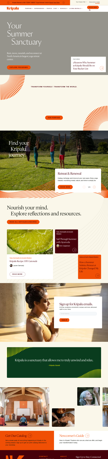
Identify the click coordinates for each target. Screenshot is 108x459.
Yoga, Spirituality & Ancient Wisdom (21, 258)
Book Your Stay (55, 2)
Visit (55, 8)
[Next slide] (94, 187)
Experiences (39, 8)
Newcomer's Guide (94, 2)
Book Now (93, 7)
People (49, 8)
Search (89, 10)
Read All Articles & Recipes (23, 222)
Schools (63, 8)
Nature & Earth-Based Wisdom (88, 257)
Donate (97, 3)
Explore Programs (19, 67)
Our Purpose (54, 118)
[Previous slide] (84, 187)
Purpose (28, 8)
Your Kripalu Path (80, 2)
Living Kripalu (75, 8)
